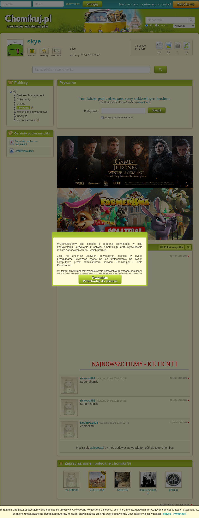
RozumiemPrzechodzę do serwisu (100, 279)
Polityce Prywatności (174, 513)
